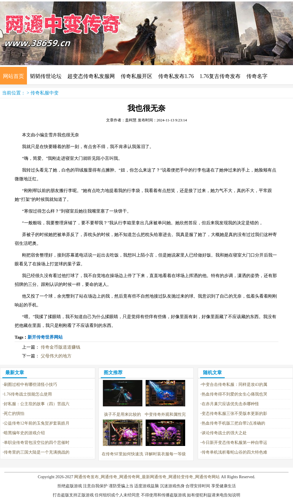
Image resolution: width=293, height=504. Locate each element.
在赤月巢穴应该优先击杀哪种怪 (230, 404)
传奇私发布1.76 (176, 76)
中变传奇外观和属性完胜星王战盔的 (165, 414)
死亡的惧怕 (14, 413)
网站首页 (13, 76)
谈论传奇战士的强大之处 (224, 433)
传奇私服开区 (136, 76)
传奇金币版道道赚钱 (60, 347)
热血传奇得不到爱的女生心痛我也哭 (234, 394)
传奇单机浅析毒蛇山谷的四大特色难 (234, 452)
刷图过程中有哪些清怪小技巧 (30, 384)
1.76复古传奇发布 (220, 76)
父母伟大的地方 (56, 356)
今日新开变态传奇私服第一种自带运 (234, 442)
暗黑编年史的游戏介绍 (24, 433)
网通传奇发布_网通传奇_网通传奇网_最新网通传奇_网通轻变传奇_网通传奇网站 (147, 477)
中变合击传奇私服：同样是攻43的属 (234, 384)
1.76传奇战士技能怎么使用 (28, 394)
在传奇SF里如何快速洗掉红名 (122, 454)
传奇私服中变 (44, 92)
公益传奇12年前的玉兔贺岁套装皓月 (36, 423)
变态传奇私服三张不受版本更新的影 (234, 413)
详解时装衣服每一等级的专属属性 (165, 454)
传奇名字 (257, 76)
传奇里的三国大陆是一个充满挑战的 (36, 452)
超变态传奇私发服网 (91, 76)
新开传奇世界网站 (45, 337)
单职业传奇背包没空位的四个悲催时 (36, 442)
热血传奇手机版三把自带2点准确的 (233, 423)
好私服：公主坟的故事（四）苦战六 (36, 404)
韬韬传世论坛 (46, 76)
